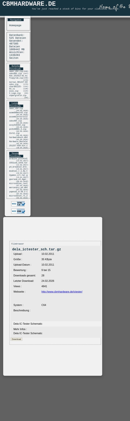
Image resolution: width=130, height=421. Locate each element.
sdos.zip (13, 93)
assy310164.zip (17, 139)
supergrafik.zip (17, 106)
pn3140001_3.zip (17, 144)
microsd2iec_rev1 (18, 207)
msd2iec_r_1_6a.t (18, 192)
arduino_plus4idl (18, 178)
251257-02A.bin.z (18, 164)
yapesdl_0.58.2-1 (18, 217)
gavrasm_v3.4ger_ (18, 202)
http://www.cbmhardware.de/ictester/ (61, 319)
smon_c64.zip (16, 77)
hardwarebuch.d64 (18, 154)
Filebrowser (17, 270)
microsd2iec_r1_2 (18, 222)
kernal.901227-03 (18, 90)
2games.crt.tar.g (18, 197)
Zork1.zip (14, 149)
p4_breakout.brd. (18, 187)
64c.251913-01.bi (18, 82)
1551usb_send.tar (18, 182)
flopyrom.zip (16, 85)
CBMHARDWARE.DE (29, 4)
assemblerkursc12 (18, 130)
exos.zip (13, 101)
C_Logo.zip (15, 104)
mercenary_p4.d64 (18, 212)
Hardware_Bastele (18, 159)
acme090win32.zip (18, 125)
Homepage (14, 26)
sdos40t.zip (15, 80)
